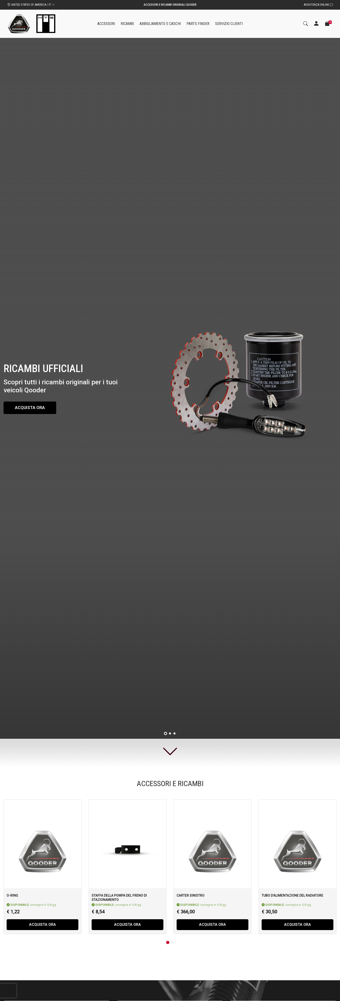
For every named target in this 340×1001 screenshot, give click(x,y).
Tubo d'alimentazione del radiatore (292, 895)
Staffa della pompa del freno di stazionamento (119, 898)
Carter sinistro (190, 895)
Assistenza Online (318, 4)
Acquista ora (30, 407)
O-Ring (12, 895)
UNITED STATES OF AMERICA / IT (31, 4)
